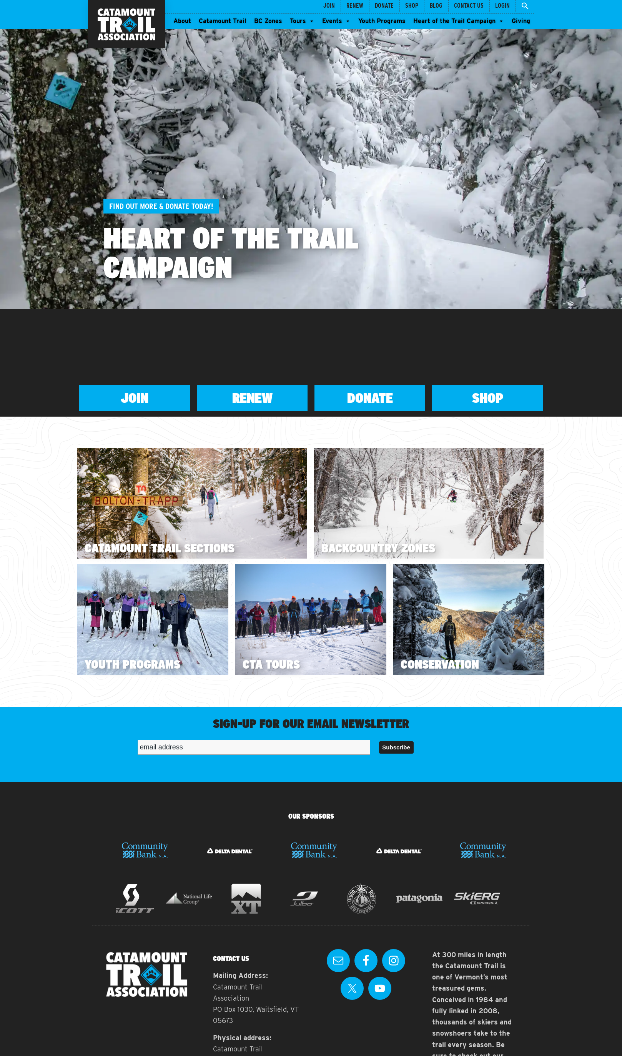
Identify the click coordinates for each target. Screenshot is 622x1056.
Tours (302, 21)
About (182, 21)
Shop (487, 397)
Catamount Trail (222, 21)
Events (336, 21)
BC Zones (268, 21)
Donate (370, 397)
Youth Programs (382, 21)
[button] (525, 6)
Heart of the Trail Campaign (458, 21)
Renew (252, 397)
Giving (521, 21)
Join (134, 397)
